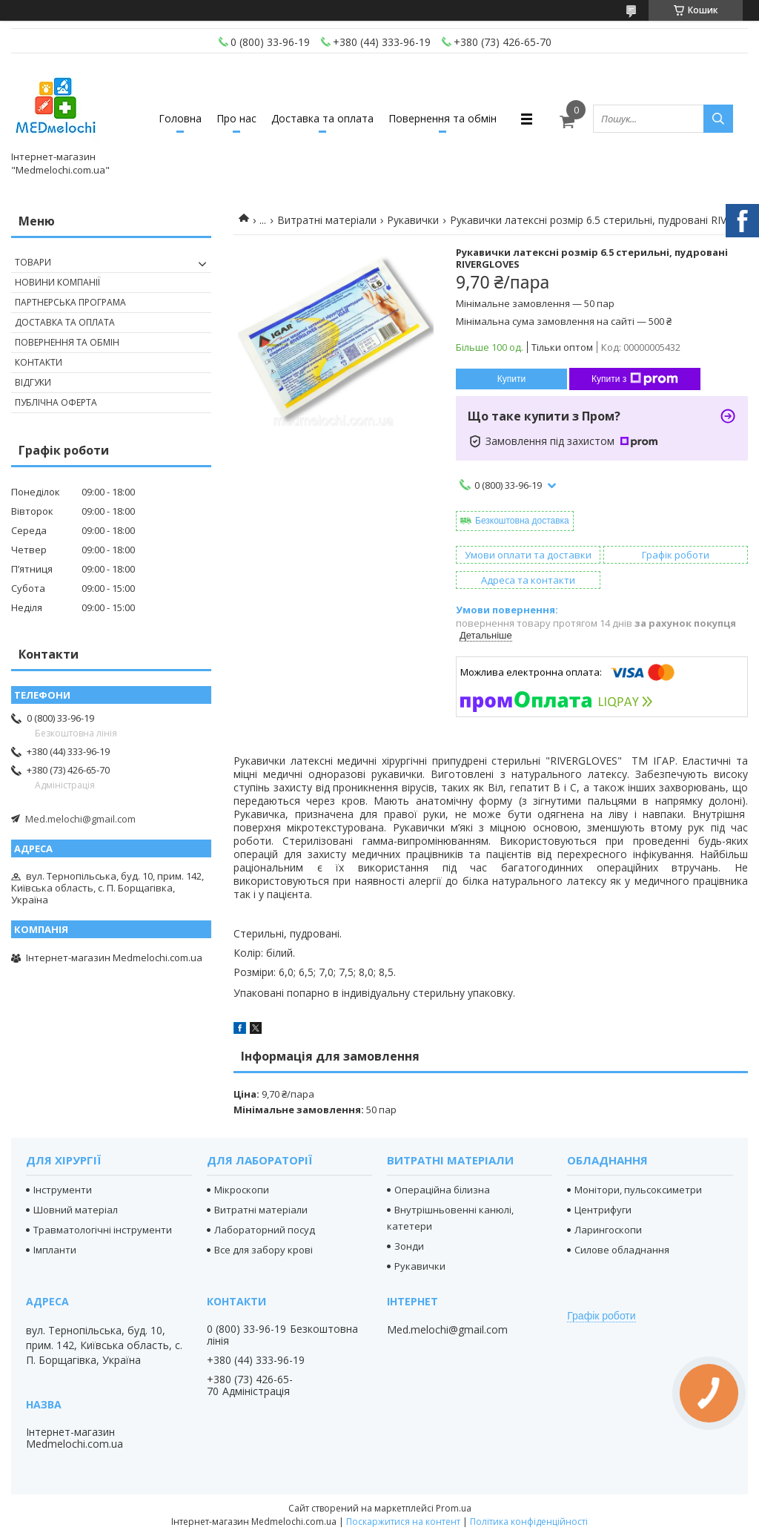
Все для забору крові (263, 1249)
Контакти (38, 362)
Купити (511, 379)
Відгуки (33, 382)
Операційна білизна (442, 1189)
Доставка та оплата (322, 118)
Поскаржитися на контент (403, 1521)
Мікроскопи (241, 1189)
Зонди (409, 1246)
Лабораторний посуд (264, 1229)
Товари (33, 262)
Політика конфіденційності (529, 1521)
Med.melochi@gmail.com (80, 819)
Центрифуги (603, 1209)
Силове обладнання (621, 1249)
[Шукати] (718, 119)
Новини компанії (57, 282)
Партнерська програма (70, 302)
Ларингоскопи (608, 1229)
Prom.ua (453, 1508)
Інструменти (62, 1189)
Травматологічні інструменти (102, 1229)
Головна (180, 118)
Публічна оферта (56, 402)
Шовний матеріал (75, 1209)
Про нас (236, 118)
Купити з (634, 379)
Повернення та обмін (442, 118)
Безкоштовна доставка (522, 520)
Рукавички (413, 220)
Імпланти (54, 1249)
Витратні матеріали (327, 220)
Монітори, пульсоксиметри (638, 1189)
